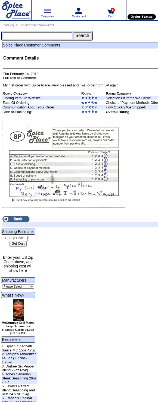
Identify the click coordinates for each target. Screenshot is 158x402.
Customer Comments (37, 25)
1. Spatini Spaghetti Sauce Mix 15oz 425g (18, 348)
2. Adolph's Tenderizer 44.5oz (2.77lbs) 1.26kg (19, 358)
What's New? (13, 295)
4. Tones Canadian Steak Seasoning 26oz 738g (19, 378)
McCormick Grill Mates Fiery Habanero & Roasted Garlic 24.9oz (18, 326)
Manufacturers (14, 280)
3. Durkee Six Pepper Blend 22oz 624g (18, 368)
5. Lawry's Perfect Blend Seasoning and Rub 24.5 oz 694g (18, 390)
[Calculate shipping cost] (18, 244)
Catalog (8, 25)
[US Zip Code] (16, 238)
